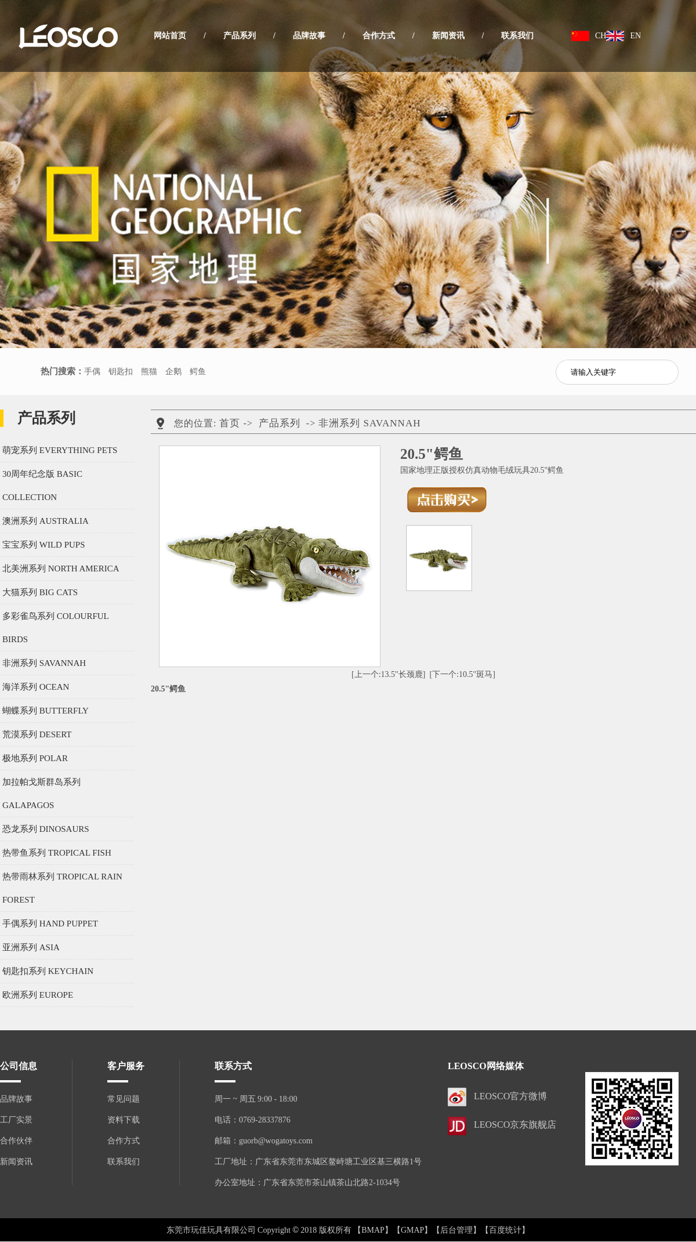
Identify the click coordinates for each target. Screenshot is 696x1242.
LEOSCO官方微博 (510, 1096)
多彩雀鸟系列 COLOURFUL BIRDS (55, 627)
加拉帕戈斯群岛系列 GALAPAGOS (41, 793)
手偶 (92, 371)
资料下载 (123, 1120)
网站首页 (170, 35)
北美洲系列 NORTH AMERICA (60, 568)
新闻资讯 (448, 35)
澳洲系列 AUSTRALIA (45, 521)
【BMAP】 (373, 1230)
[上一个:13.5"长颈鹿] (388, 674)
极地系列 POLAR (35, 758)
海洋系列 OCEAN (35, 686)
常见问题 (123, 1099)
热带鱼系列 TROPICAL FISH (56, 852)
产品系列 (239, 35)
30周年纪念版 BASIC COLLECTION (42, 485)
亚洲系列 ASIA (31, 947)
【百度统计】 (505, 1230)
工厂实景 (16, 1120)
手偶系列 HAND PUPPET (50, 923)
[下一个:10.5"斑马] (462, 674)
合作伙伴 (16, 1140)
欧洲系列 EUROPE (37, 995)
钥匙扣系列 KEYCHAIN (47, 971)
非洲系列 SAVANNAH (44, 663)
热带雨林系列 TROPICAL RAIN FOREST (62, 888)
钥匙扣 (120, 371)
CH (600, 35)
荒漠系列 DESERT (37, 734)
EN (635, 35)
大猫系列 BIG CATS (40, 592)
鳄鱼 (198, 371)
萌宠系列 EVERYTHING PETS (59, 450)
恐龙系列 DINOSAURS (45, 829)
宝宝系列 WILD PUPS (43, 544)
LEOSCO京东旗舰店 (515, 1124)
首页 (229, 423)
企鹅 (173, 371)
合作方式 (378, 35)
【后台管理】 (456, 1230)
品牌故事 (309, 35)
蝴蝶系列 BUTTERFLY (45, 710)
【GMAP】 (412, 1230)
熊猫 (149, 371)
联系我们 (517, 35)
